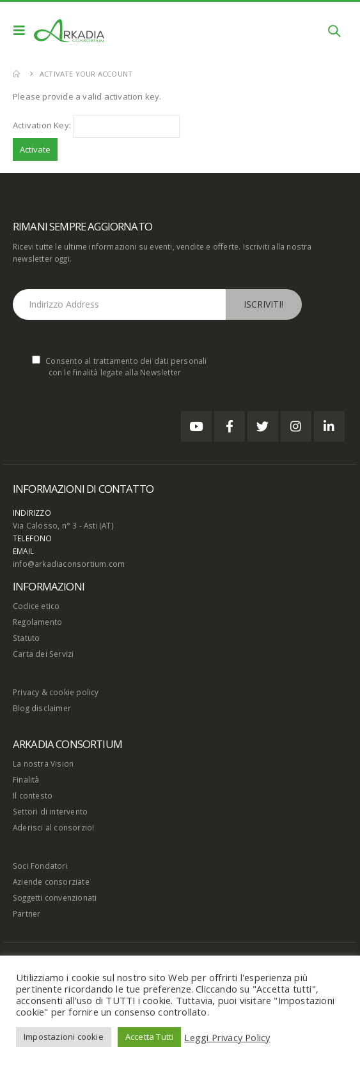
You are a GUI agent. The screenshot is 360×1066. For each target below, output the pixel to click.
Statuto (26, 638)
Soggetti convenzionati (55, 897)
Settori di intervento (50, 811)
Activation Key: (42, 125)
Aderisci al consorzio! (53, 827)
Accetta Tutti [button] (149, 1036)
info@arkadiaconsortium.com (69, 564)
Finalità (26, 779)
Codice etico (36, 606)
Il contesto (32, 795)
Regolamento (37, 622)
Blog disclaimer (42, 708)
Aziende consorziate (51, 881)
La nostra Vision (43, 763)
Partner (26, 913)
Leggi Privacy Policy (227, 1037)
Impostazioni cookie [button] (64, 1036)
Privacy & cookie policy (56, 692)
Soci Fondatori (40, 865)
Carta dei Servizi (43, 654)
